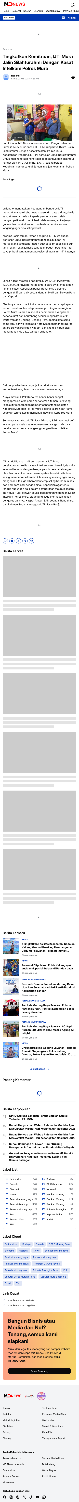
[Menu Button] (73, 4)
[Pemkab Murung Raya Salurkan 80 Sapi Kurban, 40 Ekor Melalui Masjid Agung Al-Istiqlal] (11, 1029)
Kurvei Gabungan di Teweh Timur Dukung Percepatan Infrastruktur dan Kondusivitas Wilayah (41, 1145)
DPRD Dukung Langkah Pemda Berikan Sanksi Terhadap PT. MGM (38, 1117)
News (25, 939)
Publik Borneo (49, 1476)
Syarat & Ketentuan (52, 1426)
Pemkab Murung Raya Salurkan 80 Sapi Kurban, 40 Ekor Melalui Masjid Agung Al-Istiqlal (48, 1030)
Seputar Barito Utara (53, 1458)
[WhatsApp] (5, 540)
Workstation (48, 1420)
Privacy (7, 1432)
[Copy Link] (31, 540)
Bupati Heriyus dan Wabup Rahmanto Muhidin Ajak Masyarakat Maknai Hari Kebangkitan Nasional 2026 (42, 1127)
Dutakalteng (48, 1464)
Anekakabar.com (12, 1458)
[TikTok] (31, 1497)
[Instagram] (11, 1497)
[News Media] (41, 1396)
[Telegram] (25, 540)
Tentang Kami (49, 1408)
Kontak (6, 1408)
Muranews (8, 1482)
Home (6, 10)
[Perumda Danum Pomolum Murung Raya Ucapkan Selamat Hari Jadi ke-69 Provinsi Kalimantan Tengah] (11, 986)
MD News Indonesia (13, 1464)
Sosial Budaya (53, 10)
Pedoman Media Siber (54, 1414)
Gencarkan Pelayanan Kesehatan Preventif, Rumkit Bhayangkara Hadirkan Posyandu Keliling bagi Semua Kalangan (41, 1157)
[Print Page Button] (73, 77)
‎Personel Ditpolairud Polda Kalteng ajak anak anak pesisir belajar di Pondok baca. (48, 967)
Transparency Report (53, 1438)
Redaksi (7, 1414)
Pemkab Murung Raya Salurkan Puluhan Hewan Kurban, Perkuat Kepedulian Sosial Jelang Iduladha (48, 1009)
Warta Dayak (49, 1470)
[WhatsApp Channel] (44, 1497)
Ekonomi (38, 10)
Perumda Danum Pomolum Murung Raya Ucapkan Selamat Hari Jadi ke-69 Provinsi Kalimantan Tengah (48, 987)
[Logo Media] (13, 1396)
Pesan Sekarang (39, 1371)
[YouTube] (38, 1497)
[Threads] (18, 1497)
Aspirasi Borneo (11, 1476)
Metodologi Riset (12, 1420)
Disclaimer (8, 1426)
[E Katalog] (29, 1396)
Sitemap (7, 1438)
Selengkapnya (40, 1068)
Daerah (27, 10)
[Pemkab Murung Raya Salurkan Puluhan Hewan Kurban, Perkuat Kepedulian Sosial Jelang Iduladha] (11, 1007)
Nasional (16, 10)
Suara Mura (9, 1470)
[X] (18, 540)
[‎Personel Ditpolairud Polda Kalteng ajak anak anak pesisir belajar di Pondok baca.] (11, 967)
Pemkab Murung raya (34, 979)
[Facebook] (11, 540)
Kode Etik (47, 1432)
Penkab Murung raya (33, 1001)
